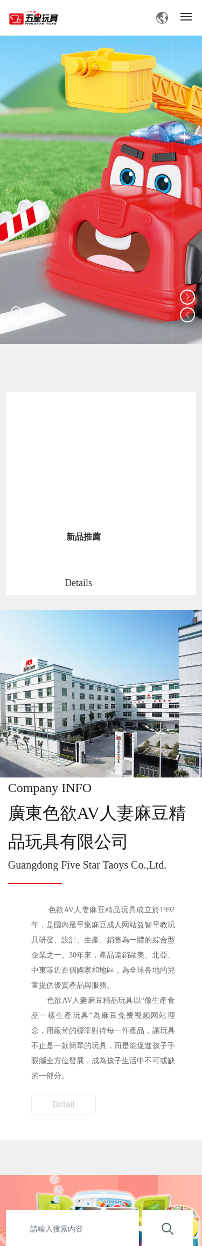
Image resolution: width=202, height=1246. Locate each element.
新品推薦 (83, 536)
